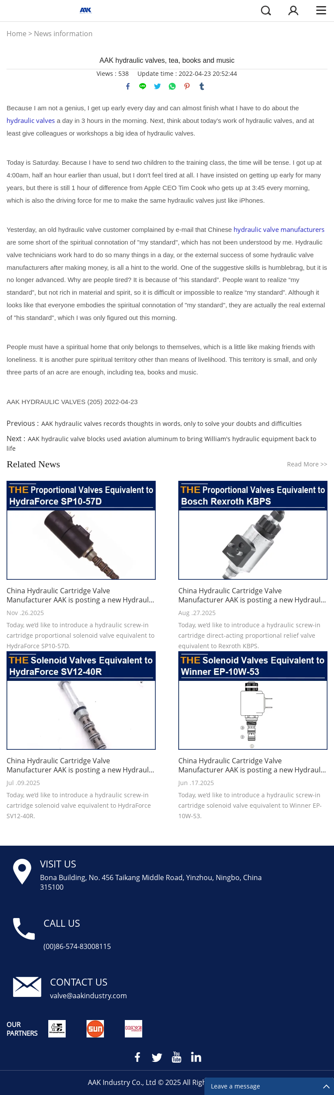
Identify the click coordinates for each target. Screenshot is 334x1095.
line (142, 86)
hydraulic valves (31, 120)
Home (17, 33)
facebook (128, 86)
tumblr (201, 86)
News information (63, 33)
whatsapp (172, 86)
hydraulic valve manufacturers (279, 229)
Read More (307, 464)
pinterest (187, 86)
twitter (157, 86)
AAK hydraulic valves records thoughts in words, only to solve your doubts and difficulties (171, 423)
